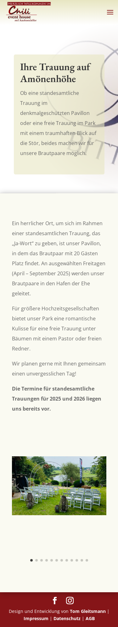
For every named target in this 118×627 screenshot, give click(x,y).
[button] (17, 485)
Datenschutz (67, 618)
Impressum (36, 618)
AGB (90, 618)
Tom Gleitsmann (88, 611)
